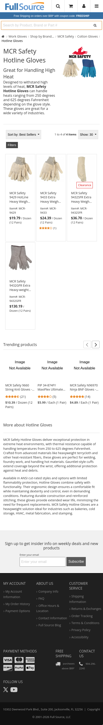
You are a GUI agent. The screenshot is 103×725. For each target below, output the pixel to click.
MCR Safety (65, 36)
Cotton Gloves (87, 36)
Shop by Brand (41, 36)
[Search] (95, 25)
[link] (20, 208)
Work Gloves (17, 36)
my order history (17, 604)
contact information (52, 618)
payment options (17, 611)
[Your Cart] (71, 6)
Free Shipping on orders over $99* (51, 15)
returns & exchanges (86, 609)
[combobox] (44, 25)
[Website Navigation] (97, 6)
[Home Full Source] (3, 36)
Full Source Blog (49, 625)
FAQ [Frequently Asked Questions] (41, 598)
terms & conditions (85, 623)
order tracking (82, 616)
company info (48, 591)
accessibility (79, 637)
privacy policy (80, 630)
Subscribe (76, 561)
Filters (12, 145)
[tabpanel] (51, 228)
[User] (84, 6)
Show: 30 (87, 134)
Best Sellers (22, 134)
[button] (87, 344)
